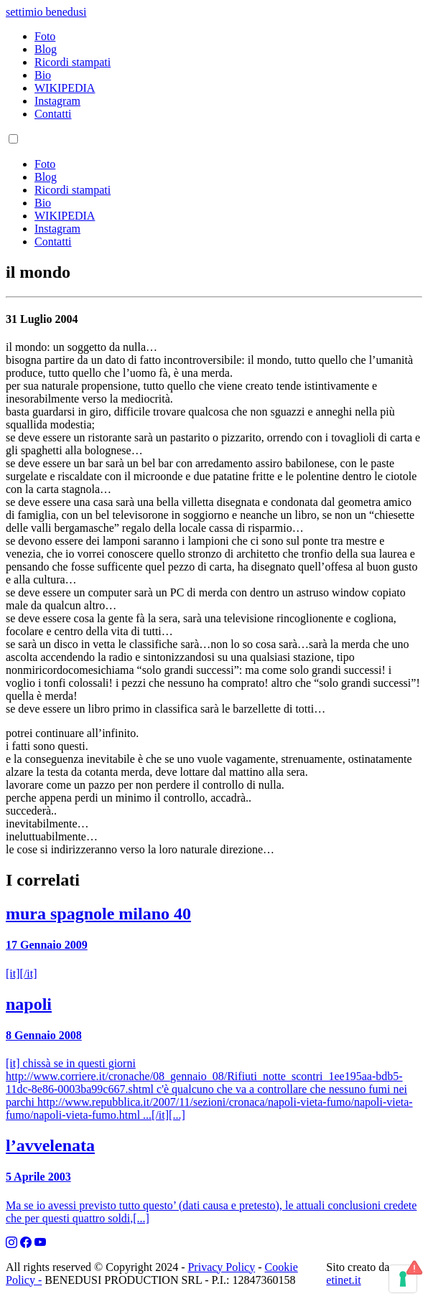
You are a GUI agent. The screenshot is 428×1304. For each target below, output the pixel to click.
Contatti (53, 114)
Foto (44, 36)
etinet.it (343, 1280)
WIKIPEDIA (64, 88)
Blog (45, 49)
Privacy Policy (221, 1267)
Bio (42, 75)
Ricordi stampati (72, 62)
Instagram (57, 101)
